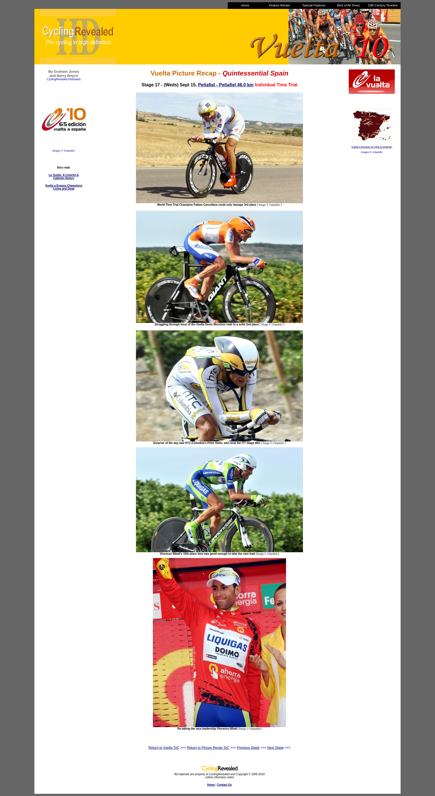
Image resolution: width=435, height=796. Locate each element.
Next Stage (275, 748)
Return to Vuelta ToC (163, 748)
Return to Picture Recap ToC (208, 748)
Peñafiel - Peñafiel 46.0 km (226, 84)
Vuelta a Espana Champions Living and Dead (63, 187)
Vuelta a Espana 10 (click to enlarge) (371, 146)
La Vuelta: (64, 177)
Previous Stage (248, 748)
